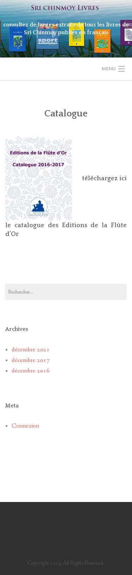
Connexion (25, 426)
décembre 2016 (31, 371)
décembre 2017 (31, 360)
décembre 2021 (31, 350)
